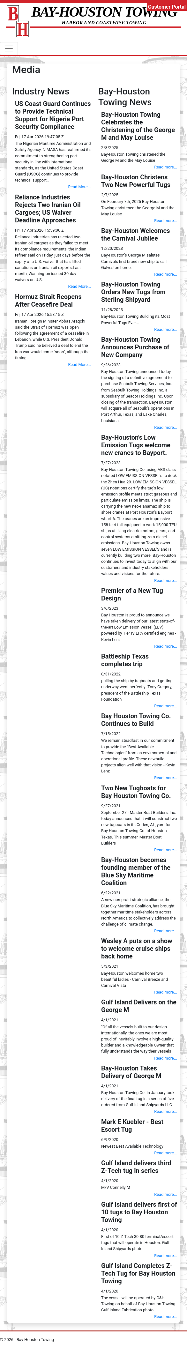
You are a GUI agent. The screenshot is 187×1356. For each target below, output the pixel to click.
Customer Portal (167, 7)
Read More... (79, 186)
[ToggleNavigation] (9, 48)
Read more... (165, 167)
